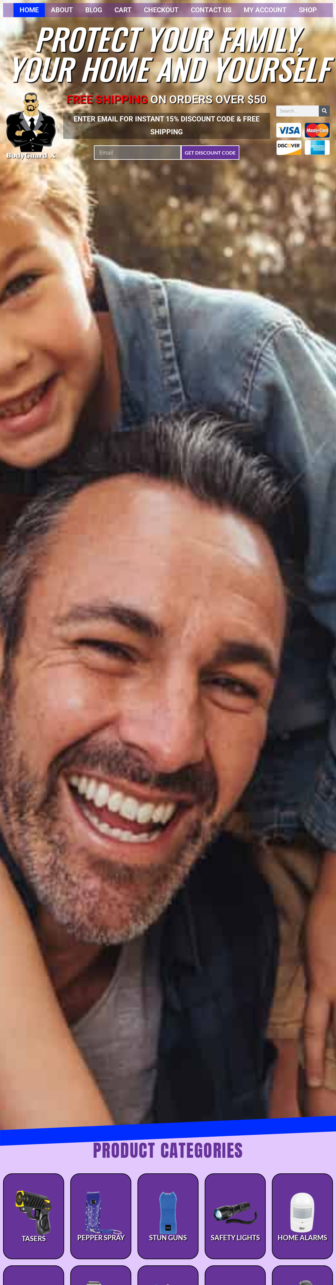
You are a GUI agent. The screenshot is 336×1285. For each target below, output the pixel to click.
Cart (123, 10)
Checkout (161, 10)
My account (265, 10)
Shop (308, 10)
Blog (93, 10)
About (62, 10)
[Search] (324, 111)
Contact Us (211, 10)
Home (29, 10)
